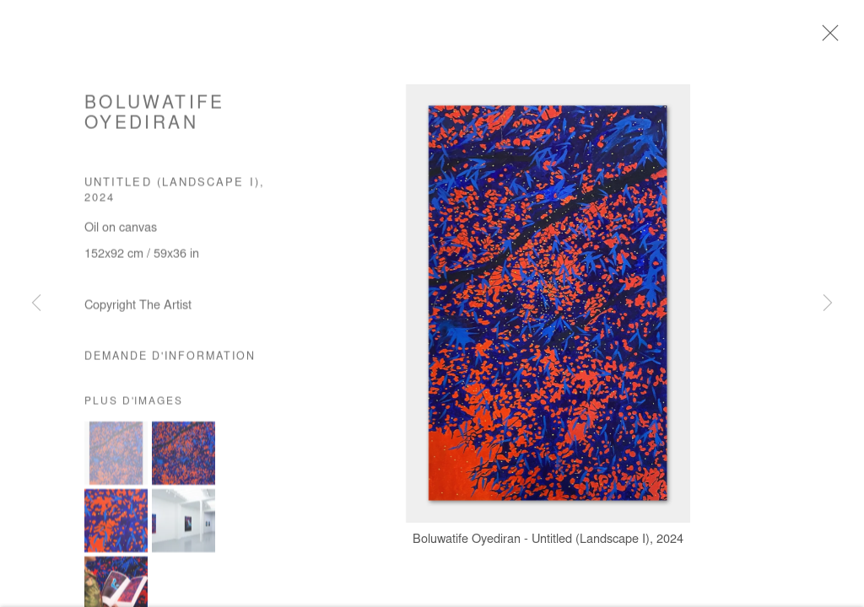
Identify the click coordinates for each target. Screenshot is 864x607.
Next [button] (827, 303)
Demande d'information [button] (170, 362)
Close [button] (829, 38)
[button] (116, 457)
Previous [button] (36, 303)
